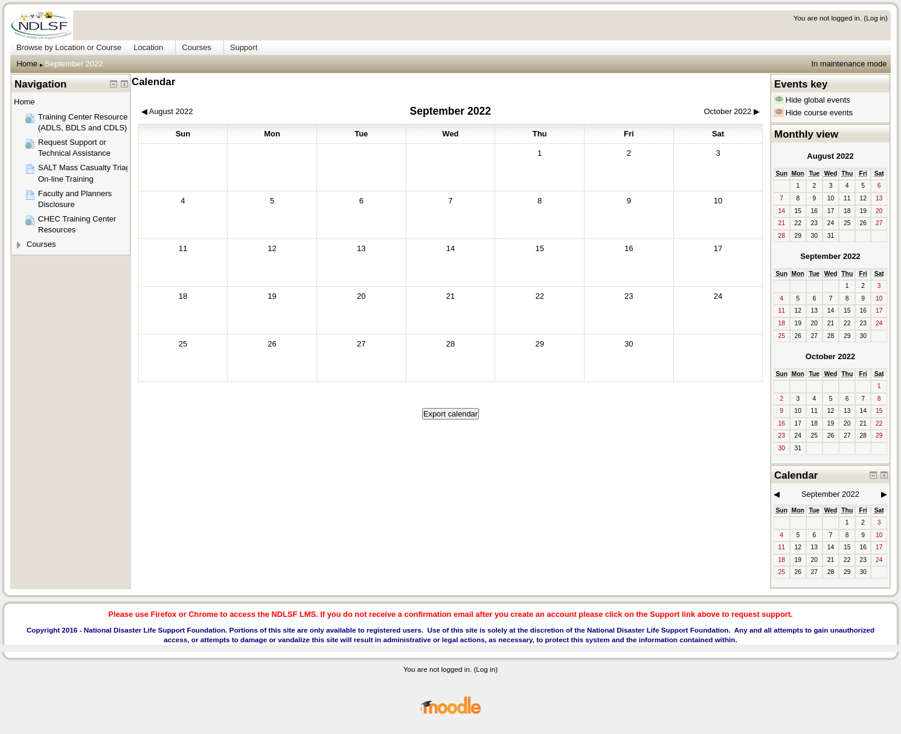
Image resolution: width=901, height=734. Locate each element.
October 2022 (830, 356)
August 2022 (830, 156)
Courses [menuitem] (196, 47)
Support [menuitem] (244, 47)
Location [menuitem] (148, 47)
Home (26, 63)
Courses (41, 244)
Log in (875, 18)
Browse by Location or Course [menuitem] (68, 47)
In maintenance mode (849, 63)
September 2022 (74, 63)
